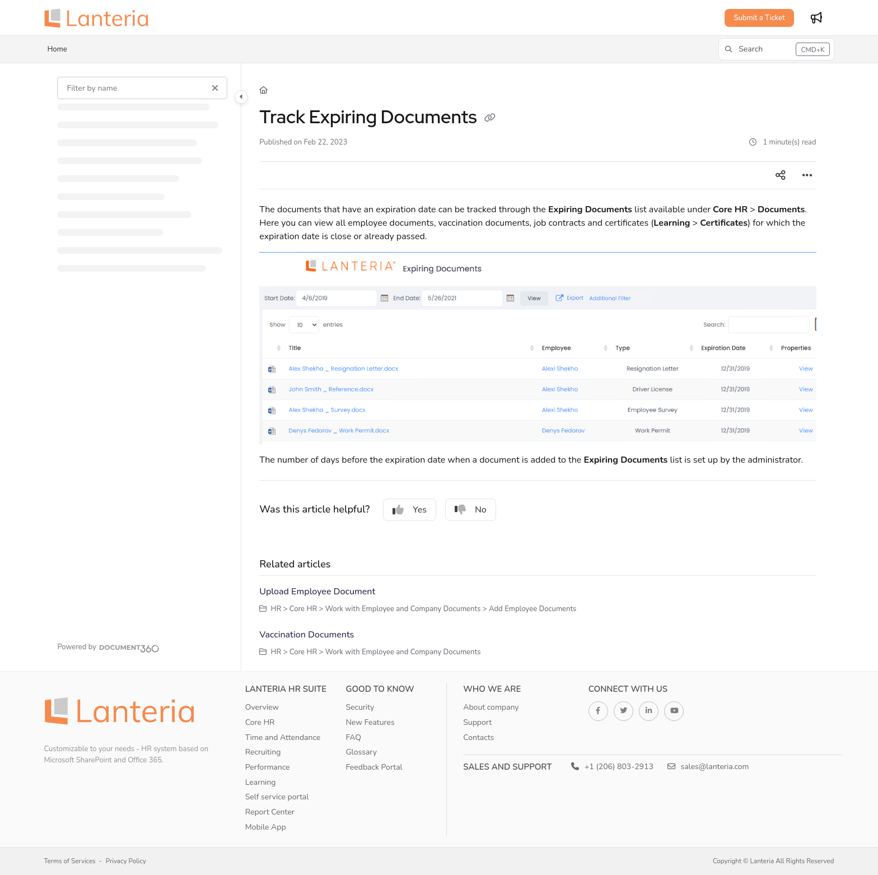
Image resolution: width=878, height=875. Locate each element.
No (471, 510)
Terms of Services (69, 861)
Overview (262, 707)
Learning (260, 782)
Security (359, 707)
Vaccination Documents (306, 635)
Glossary (361, 752)
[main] (537, 367)
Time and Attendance (283, 737)
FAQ (353, 737)
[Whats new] (816, 18)
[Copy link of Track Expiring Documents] (490, 119)
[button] (776, 49)
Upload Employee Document (317, 591)
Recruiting (263, 752)
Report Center (270, 812)
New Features (369, 722)
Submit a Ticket (759, 18)
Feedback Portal (373, 767)
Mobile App (265, 827)
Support (477, 722)
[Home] (263, 90)
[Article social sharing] (781, 175)
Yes (410, 510)
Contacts (478, 737)
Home (57, 49)
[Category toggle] (241, 97)
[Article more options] (807, 175)
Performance (267, 767)
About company (491, 707)
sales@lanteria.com (708, 766)
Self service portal (277, 797)
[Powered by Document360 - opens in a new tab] (108, 647)
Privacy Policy (126, 861)
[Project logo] (100, 17)
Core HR (260, 722)
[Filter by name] (142, 88)
